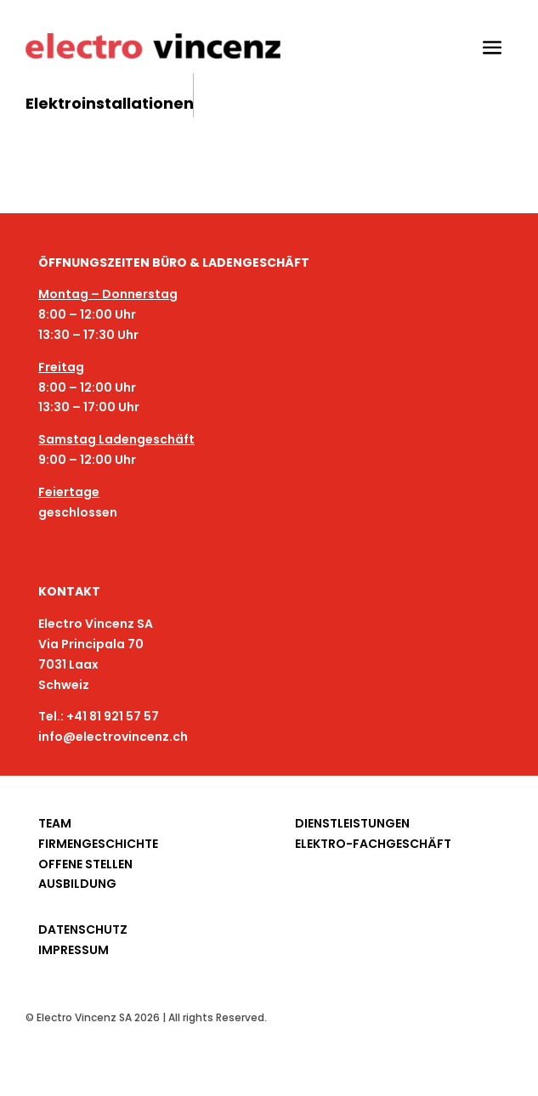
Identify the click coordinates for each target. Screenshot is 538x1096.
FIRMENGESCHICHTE (98, 843)
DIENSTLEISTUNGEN (352, 823)
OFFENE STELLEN (85, 864)
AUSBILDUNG (77, 883)
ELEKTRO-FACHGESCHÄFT (373, 843)
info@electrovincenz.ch (113, 736)
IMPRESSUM (73, 949)
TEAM (54, 823)
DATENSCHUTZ (82, 929)
